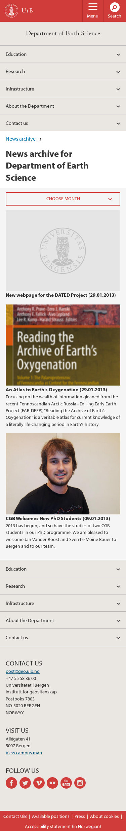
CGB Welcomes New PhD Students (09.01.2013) (58, 518)
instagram (81, 783)
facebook (12, 783)
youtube (67, 783)
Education (16, 53)
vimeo (40, 783)
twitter (26, 783)
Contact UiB (15, 816)
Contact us (17, 122)
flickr (53, 783)
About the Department (30, 105)
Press (80, 816)
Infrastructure (20, 88)
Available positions (51, 816)
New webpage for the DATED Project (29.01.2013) (61, 294)
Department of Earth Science (63, 33)
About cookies (104, 816)
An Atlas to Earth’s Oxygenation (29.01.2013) (56, 389)
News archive (21, 138)
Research (15, 71)
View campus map (24, 753)
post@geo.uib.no (23, 671)
